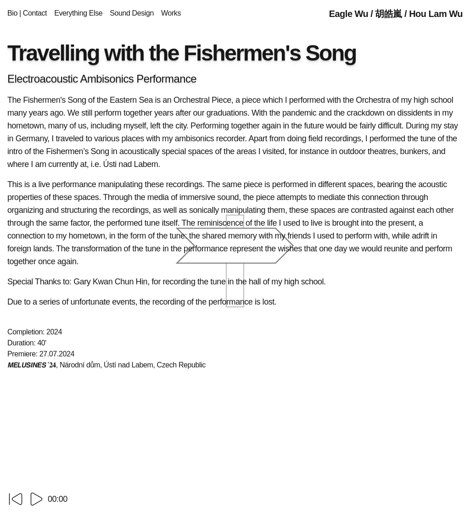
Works (171, 13)
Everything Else (78, 13)
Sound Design (132, 13)
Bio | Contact (27, 13)
